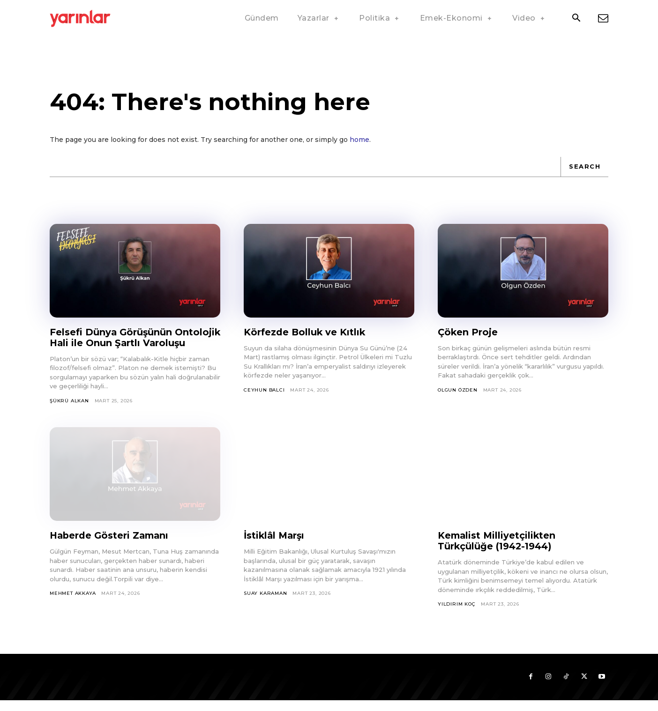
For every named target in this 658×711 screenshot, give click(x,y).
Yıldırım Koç (457, 615)
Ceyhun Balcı (264, 390)
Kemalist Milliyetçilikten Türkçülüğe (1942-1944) (498, 552)
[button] (576, 19)
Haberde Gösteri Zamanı (111, 546)
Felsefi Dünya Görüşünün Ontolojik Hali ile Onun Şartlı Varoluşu (120, 342)
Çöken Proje (468, 332)
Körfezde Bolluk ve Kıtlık (305, 332)
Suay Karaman (265, 604)
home (359, 139)
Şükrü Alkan (69, 411)
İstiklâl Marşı (275, 546)
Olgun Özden (458, 390)
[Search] (584, 167)
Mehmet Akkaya (73, 604)
